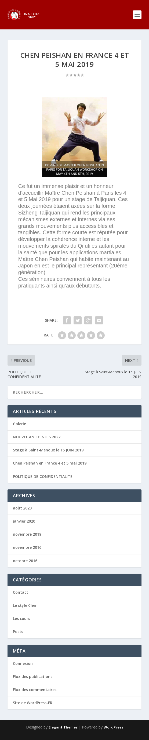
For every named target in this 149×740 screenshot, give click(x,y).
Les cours (21, 618)
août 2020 (22, 508)
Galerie (19, 423)
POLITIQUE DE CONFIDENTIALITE (42, 476)
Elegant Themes (63, 727)
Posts (18, 631)
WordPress (113, 727)
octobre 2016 (25, 560)
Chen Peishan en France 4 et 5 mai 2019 (49, 463)
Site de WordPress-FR (32, 702)
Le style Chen (25, 605)
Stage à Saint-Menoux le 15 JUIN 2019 (48, 450)
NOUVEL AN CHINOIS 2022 (36, 436)
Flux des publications (32, 676)
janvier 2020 (24, 521)
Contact (20, 592)
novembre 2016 (27, 547)
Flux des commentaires (34, 689)
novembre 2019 (27, 534)
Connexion (23, 663)
